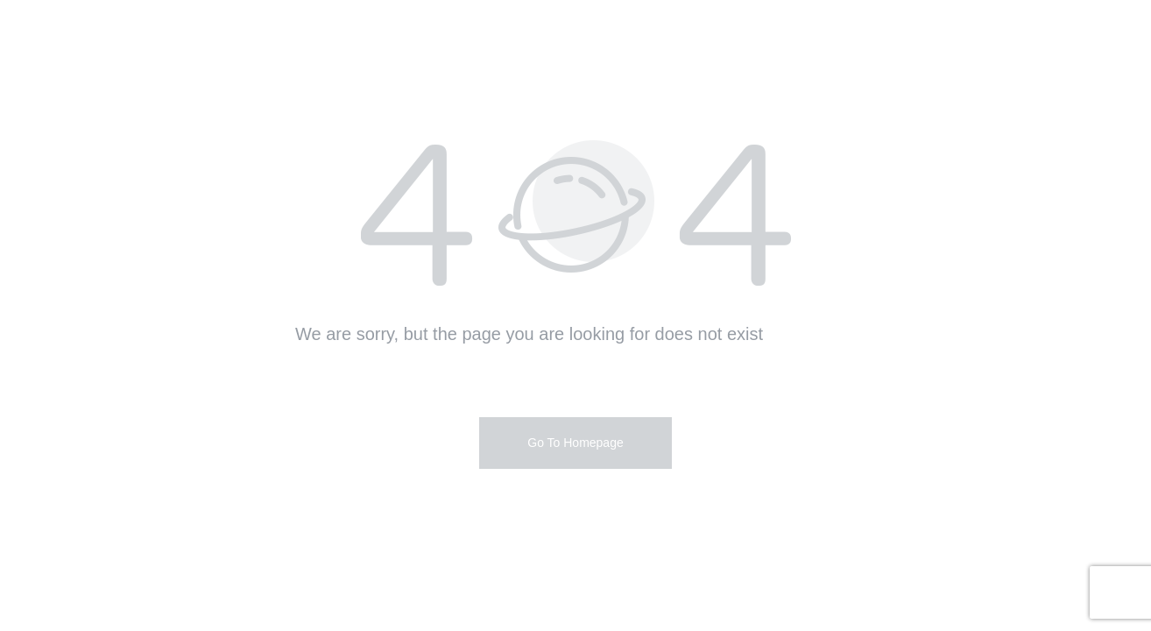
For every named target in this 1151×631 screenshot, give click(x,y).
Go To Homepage (575, 443)
